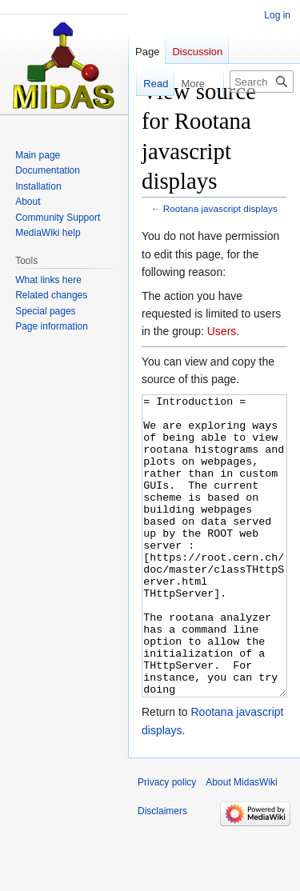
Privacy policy (167, 842)
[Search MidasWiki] (262, 81)
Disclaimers (162, 871)
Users (222, 331)
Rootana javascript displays (220, 208)
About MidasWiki (241, 842)
